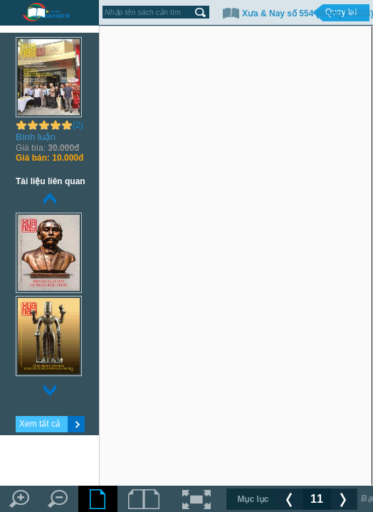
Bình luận (36, 137)
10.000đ (49, 158)
